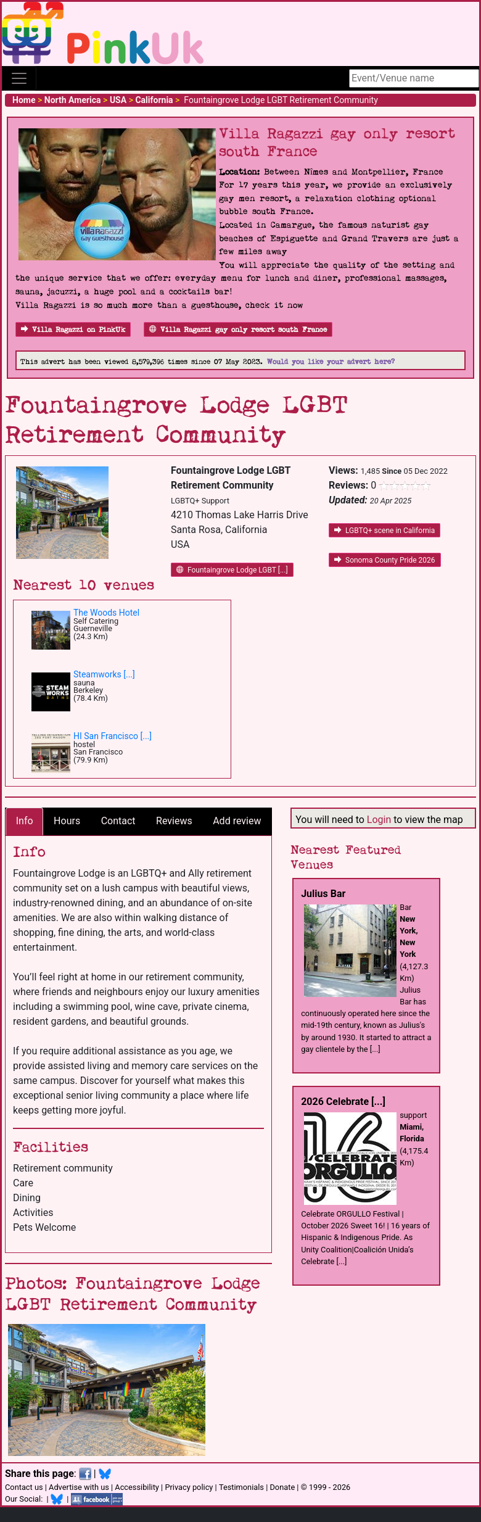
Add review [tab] (237, 821)
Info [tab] (24, 821)
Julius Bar (323, 894)
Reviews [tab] (174, 821)
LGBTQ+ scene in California (384, 530)
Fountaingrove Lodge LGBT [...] (232, 570)
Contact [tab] (118, 821)
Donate (282, 1487)
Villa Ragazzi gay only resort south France (238, 330)
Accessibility (137, 1487)
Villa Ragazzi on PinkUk (73, 330)
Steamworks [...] (104, 674)
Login (379, 819)
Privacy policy (189, 1487)
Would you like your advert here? (331, 362)
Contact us (24, 1487)
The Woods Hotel (106, 613)
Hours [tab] (67, 821)
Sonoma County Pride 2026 (384, 560)
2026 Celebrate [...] (343, 1101)
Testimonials (241, 1487)
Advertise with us (79, 1487)
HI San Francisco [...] (112, 736)
